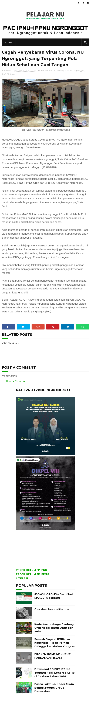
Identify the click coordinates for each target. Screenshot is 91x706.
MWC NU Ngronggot (74, 70)
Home (8, 42)
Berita (52, 70)
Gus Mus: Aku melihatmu (51, 609)
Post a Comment (17, 381)
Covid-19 (59, 70)
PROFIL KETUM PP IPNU (31, 570)
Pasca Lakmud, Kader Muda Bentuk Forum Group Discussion (54, 688)
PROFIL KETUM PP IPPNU (32, 574)
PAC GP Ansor (8, 74)
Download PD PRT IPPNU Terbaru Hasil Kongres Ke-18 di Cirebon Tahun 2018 (54, 673)
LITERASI (22, 578)
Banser (44, 70)
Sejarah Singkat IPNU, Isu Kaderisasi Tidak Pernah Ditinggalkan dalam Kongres (54, 643)
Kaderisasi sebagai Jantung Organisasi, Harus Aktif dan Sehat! (54, 628)
